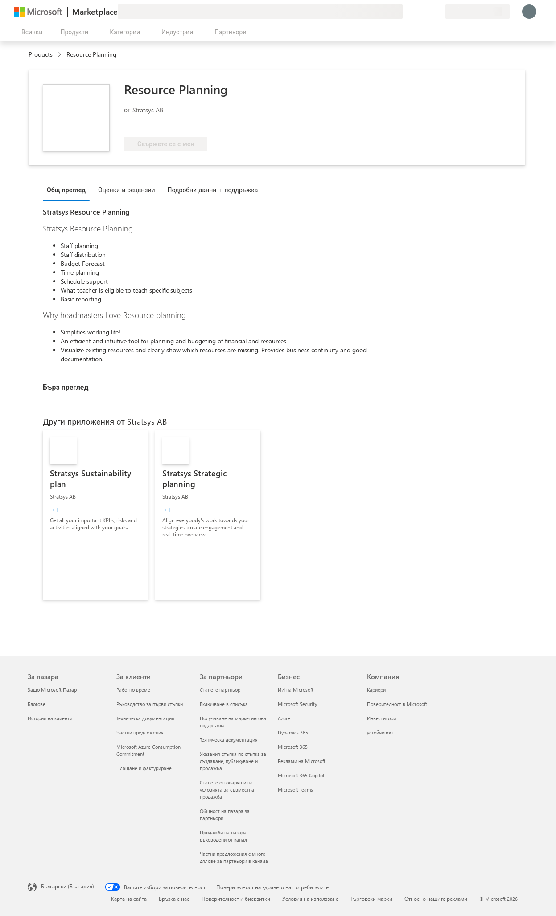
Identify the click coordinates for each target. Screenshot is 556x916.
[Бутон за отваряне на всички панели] (30, 32)
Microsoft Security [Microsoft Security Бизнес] (297, 704)
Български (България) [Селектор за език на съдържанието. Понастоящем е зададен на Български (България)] (67, 886)
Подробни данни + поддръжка (213, 190)
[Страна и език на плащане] (477, 11)
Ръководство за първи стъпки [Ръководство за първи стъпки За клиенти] (149, 704)
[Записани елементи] (427, 11)
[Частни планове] (438, 11)
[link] (95, 515)
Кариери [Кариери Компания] (376, 689)
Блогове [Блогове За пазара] (36, 704)
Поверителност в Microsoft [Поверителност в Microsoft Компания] (397, 704)
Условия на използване (310, 898)
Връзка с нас (174, 898)
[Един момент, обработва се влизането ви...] (529, 11)
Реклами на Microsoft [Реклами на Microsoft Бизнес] (301, 761)
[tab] (68, 189)
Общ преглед (66, 190)
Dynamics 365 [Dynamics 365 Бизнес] (293, 732)
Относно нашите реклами (435, 898)
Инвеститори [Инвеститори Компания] (381, 718)
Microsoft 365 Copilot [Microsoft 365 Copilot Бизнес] (301, 775)
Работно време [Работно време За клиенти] (133, 689)
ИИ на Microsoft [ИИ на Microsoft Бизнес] (295, 689)
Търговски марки (371, 898)
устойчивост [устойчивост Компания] (380, 732)
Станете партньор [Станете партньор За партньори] (220, 689)
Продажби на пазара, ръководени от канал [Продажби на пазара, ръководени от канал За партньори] (223, 836)
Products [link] (41, 54)
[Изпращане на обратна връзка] (406, 11)
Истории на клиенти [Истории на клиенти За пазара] (50, 718)
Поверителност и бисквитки (236, 898)
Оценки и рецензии (126, 190)
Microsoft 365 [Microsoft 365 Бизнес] (293, 746)
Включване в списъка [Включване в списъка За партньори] (224, 704)
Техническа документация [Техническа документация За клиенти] (145, 718)
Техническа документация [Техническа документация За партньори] (229, 739)
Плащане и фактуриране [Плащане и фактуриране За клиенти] (144, 768)
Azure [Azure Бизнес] (284, 718)
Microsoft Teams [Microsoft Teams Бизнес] (295, 789)
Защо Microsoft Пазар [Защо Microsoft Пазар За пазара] (52, 689)
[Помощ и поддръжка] (416, 11)
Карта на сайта (129, 898)
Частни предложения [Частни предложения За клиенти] (140, 732)
